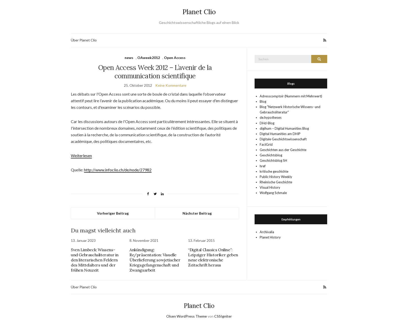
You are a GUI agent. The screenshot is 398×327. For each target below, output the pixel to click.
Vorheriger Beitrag (113, 213)
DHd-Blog (267, 123)
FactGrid (266, 144)
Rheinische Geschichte (276, 182)
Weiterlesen (81, 155)
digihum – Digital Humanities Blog (284, 128)
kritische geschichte (274, 171)
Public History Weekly (276, 177)
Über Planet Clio (84, 40)
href (263, 166)
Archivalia (267, 232)
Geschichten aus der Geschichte (283, 150)
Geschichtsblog (271, 155)
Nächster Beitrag (197, 213)
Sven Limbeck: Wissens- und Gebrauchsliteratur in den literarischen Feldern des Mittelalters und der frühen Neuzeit (95, 260)
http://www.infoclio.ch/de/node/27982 (118, 169)
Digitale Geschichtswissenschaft (283, 139)
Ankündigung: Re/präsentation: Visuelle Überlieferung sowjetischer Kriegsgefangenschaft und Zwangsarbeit (154, 260)
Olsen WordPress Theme (186, 316)
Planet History (270, 237)
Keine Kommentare (170, 85)
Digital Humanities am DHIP (280, 134)
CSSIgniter (223, 316)
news (129, 57)
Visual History (270, 187)
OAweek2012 (148, 57)
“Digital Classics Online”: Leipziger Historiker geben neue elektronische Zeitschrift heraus (213, 257)
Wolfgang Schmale (273, 193)
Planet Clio (199, 12)
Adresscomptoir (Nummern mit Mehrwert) (291, 96)
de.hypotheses (270, 117)
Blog (263, 101)
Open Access (175, 57)
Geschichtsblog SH (273, 160)
